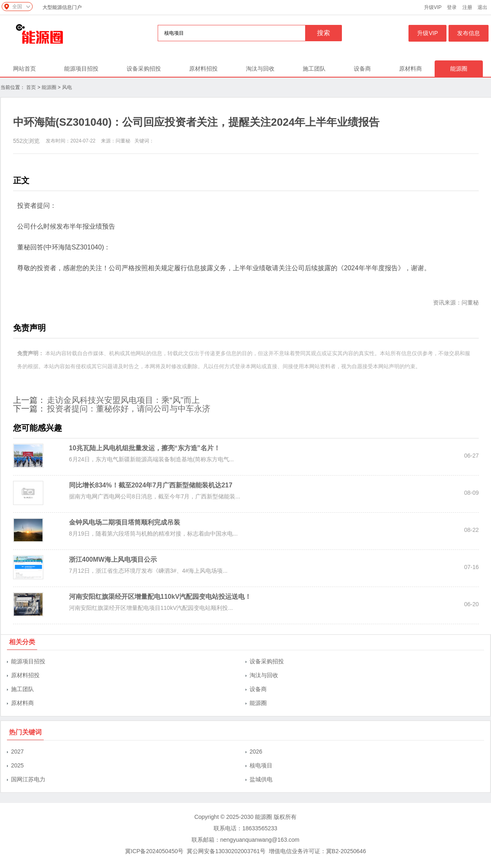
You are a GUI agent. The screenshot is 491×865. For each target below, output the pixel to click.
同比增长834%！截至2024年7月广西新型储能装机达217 (150, 485)
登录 (452, 7)
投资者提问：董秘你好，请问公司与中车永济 (128, 408)
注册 (467, 7)
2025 (17, 765)
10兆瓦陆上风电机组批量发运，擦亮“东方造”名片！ (144, 448)
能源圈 (458, 68)
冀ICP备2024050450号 (154, 851)
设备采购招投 (144, 68)
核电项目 (261, 765)
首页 (31, 87)
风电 (67, 87)
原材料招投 (203, 68)
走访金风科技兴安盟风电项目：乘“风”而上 (123, 400)
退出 (482, 7)
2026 (256, 751)
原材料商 (410, 68)
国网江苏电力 (28, 779)
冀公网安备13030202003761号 (226, 851)
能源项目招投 (81, 68)
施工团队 (314, 68)
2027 (17, 751)
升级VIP (433, 7)
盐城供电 (261, 779)
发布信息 (468, 33)
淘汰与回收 (260, 68)
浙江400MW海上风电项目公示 (113, 559)
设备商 (362, 68)
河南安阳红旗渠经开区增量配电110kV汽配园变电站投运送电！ (160, 596)
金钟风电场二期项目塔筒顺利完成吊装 (124, 522)
